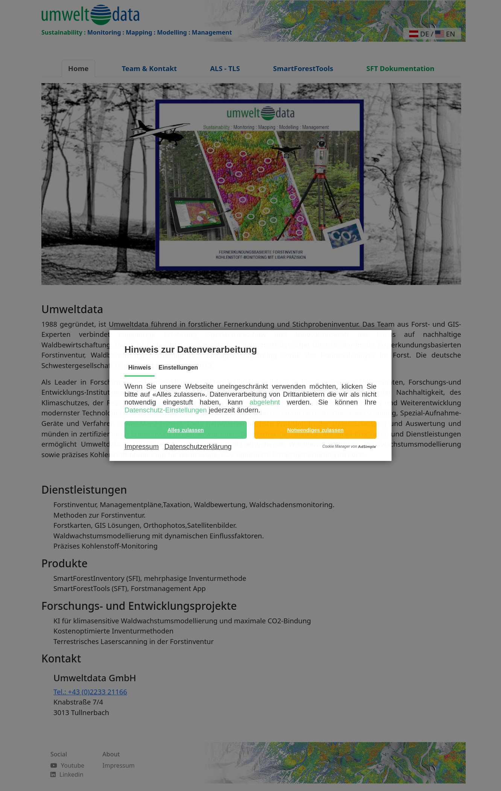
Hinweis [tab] (139, 367)
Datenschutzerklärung (198, 446)
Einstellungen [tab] (178, 367)
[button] (185, 430)
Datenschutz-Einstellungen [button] (165, 410)
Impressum (141, 446)
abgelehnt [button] (264, 402)
